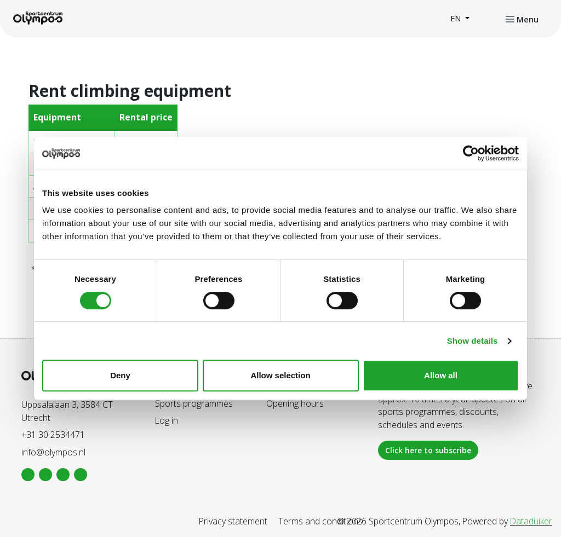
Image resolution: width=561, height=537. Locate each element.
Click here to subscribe (428, 450)
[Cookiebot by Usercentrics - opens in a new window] (471, 153)
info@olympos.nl (53, 452)
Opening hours (295, 403)
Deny (120, 375)
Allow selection (280, 375)
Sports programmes (194, 403)
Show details (472, 340)
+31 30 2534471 (53, 435)
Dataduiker (531, 521)
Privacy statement (233, 521)
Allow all (440, 375)
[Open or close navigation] (522, 18)
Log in (166, 420)
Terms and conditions (320, 521)
